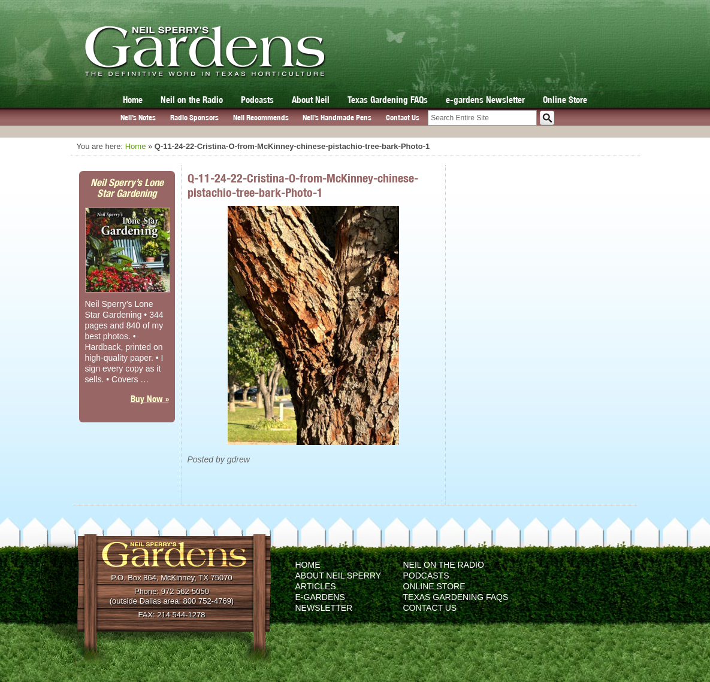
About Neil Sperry (338, 575)
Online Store (565, 100)
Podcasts (257, 100)
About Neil (311, 100)
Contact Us (402, 117)
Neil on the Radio (192, 100)
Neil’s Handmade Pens (337, 117)
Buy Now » (150, 399)
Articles (315, 586)
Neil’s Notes (138, 117)
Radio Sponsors (194, 117)
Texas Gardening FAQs (388, 100)
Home (133, 100)
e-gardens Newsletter (485, 100)
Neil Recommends (261, 117)
